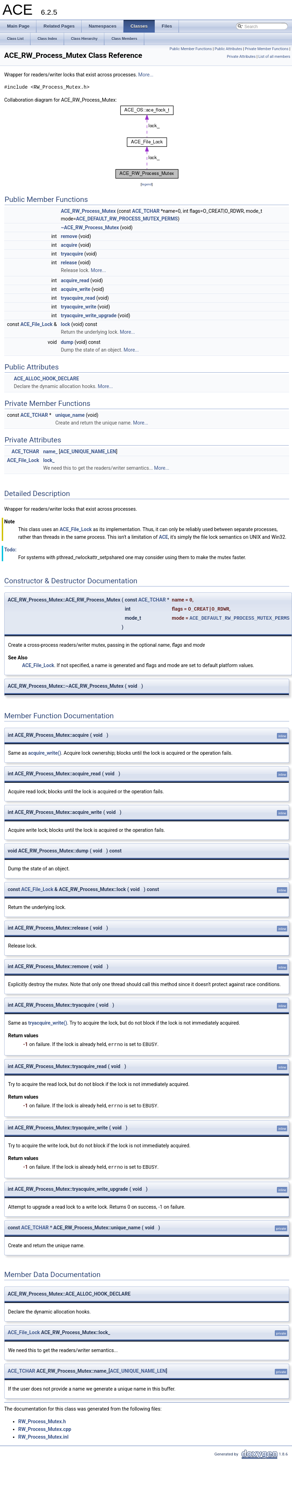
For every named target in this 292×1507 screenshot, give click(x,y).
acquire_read (75, 280)
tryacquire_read (78, 298)
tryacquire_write (78, 307)
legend (146, 184)
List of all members (274, 56)
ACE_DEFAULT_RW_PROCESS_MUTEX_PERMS (127, 219)
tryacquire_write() (47, 1023)
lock (65, 324)
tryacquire (72, 254)
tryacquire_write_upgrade (89, 315)
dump (67, 342)
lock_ (49, 460)
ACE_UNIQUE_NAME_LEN (88, 451)
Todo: (10, 549)
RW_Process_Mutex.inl (43, 1436)
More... (145, 74)
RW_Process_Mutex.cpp (44, 1428)
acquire (69, 245)
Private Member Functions (266, 49)
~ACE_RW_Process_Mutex (90, 227)
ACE (163, 537)
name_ (50, 451)
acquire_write (75, 289)
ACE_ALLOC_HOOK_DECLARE (46, 378)
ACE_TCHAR (146, 211)
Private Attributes (241, 56)
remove (69, 236)
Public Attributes (228, 49)
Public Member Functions (190, 49)
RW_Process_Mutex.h (42, 1420)
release (69, 262)
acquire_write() (44, 753)
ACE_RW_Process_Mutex (88, 211)
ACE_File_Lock (36, 324)
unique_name (70, 415)
